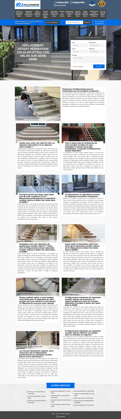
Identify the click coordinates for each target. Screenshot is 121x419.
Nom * (73, 42)
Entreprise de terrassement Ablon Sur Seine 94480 (37, 401)
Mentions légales (65, 413)
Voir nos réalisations (52, 22)
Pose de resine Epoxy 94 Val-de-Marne (45, 14)
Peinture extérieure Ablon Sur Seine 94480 (37, 397)
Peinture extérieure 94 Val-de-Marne (78, 14)
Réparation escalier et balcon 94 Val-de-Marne (29, 14)
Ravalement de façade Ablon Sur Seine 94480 (60, 392)
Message (74, 55)
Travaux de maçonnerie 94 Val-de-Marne (19, 14)
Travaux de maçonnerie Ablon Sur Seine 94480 (84, 394)
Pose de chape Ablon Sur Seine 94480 (83, 405)
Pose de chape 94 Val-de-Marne (102, 14)
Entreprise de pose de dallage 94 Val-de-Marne (94, 14)
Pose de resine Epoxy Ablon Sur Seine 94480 (60, 405)
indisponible (61, 2)
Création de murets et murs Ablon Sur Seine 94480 (60, 396)
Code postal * (92, 42)
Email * (74, 48)
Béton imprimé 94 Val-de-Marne (85, 14)
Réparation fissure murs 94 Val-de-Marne (54, 14)
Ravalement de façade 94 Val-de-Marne (69, 14)
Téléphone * (92, 48)
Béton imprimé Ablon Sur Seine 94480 (83, 398)
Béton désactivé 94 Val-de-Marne (38, 14)
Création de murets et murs (62, 14)
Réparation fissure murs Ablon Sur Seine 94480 (61, 401)
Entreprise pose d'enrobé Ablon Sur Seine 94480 (36, 392)
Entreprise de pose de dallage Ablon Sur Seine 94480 (84, 401)
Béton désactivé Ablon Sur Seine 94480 (84, 391)
